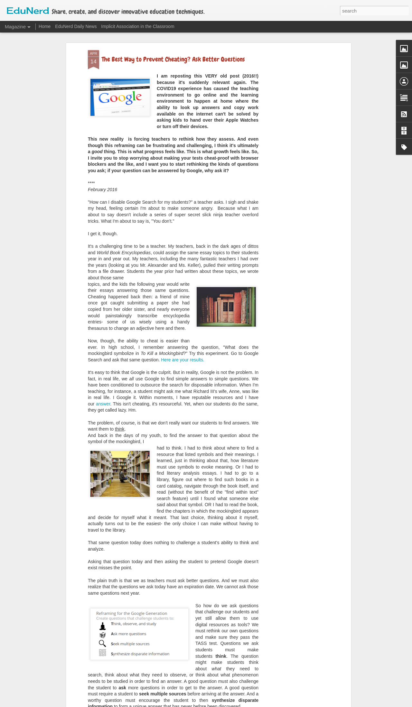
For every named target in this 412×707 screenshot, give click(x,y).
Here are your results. (182, 313)
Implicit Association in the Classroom (137, 26)
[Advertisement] (294, 105)
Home (45, 26)
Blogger (238, 703)
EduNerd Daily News (76, 26)
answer (103, 357)
